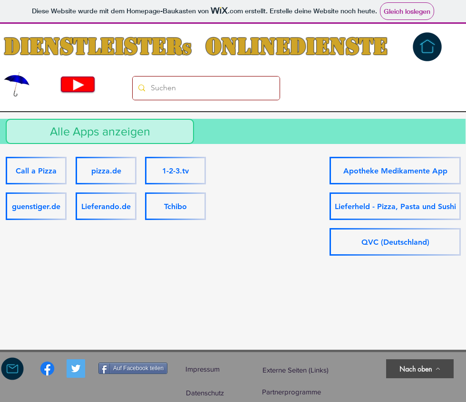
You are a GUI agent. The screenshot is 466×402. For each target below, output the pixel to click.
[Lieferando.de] (106, 206)
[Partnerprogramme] (291, 391)
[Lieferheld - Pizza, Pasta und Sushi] (395, 206)
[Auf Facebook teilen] (132, 368)
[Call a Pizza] (36, 170)
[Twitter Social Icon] (76, 368)
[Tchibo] (175, 206)
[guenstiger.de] (36, 206)
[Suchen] (205, 88)
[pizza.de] (106, 170)
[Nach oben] (420, 368)
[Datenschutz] (205, 392)
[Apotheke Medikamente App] (395, 170)
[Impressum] (202, 368)
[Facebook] (47, 368)
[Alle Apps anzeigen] (100, 131)
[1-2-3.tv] (175, 170)
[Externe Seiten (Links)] (295, 370)
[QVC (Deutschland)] (395, 242)
